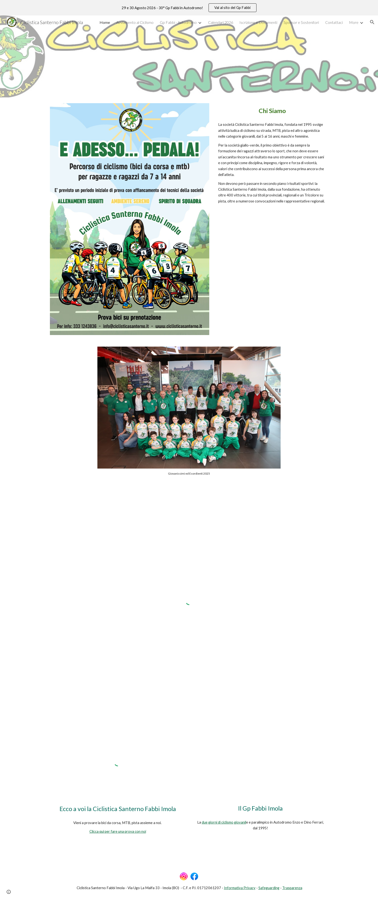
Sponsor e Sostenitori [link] (301, 22)
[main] (272, 110)
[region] (189, 7)
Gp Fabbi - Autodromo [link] (178, 22)
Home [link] (105, 22)
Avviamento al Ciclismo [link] (135, 22)
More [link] (353, 22)
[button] (372, 22)
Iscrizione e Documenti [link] (258, 22)
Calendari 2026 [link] (220, 22)
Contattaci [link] (334, 22)
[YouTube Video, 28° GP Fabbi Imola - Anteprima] (260, 763)
